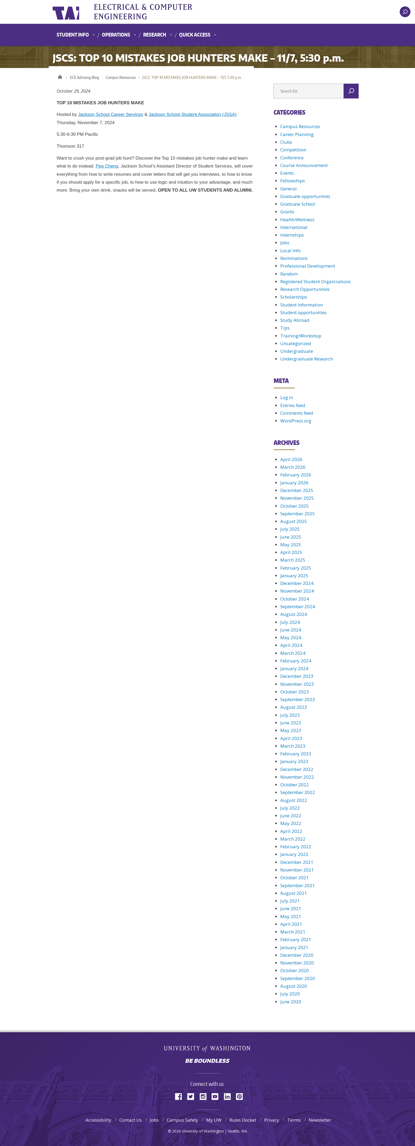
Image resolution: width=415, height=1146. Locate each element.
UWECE (150, 12)
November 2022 (297, 777)
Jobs (284, 243)
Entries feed (292, 405)
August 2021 (293, 893)
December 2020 (296, 955)
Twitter (192, 1096)
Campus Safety (182, 1120)
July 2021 (290, 901)
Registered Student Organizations (315, 281)
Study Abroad (294, 320)
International (294, 227)
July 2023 (290, 715)
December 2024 (296, 583)
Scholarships (293, 297)
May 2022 (290, 823)
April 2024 (291, 645)
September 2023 (297, 699)
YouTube (217, 1096)
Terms (294, 1120)
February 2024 (295, 661)
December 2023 (296, 676)
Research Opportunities (305, 289)
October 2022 (294, 785)
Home (60, 76)
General (288, 189)
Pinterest (241, 1096)
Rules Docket (242, 1120)
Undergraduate (296, 351)
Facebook (180, 1096)
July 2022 (290, 808)
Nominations (294, 258)
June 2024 (290, 630)
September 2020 (297, 978)
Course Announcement (304, 165)
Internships (292, 235)
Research (154, 34)
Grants (287, 212)
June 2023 (290, 723)
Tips (285, 328)
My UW (214, 1120)
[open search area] (405, 12)
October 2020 (294, 970)
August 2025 (293, 521)
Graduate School (297, 204)
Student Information (301, 305)
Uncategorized (295, 343)
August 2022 (293, 800)
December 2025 (296, 490)
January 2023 (294, 761)
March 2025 (292, 560)
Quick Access (194, 34)
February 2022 (295, 846)
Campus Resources (121, 77)
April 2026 (291, 459)
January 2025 (294, 575)
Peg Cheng (107, 166)
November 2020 (297, 963)
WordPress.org (295, 421)
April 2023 (291, 738)
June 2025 (290, 537)
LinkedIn (229, 1096)
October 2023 (294, 692)
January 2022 (294, 854)
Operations (116, 34)
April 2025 (291, 552)
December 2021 (296, 862)
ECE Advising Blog (84, 77)
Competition (293, 150)
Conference (292, 158)
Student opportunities (303, 312)
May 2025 (290, 545)
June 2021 (290, 908)
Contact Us (130, 1120)
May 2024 (290, 637)
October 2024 (294, 599)
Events (287, 173)
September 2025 (297, 514)
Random (289, 274)
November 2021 (297, 870)
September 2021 (297, 885)
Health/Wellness (297, 219)
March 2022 (292, 839)
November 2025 (297, 498)
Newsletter (320, 1120)
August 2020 (293, 986)
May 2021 (290, 916)
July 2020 (290, 994)
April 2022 (291, 831)
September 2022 (297, 792)
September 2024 (297, 606)
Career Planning (297, 134)
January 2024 (294, 668)
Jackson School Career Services (110, 114)
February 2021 (295, 939)
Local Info (290, 250)
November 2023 (297, 684)
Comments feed (296, 413)
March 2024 (292, 653)
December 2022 (296, 769)
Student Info (73, 34)
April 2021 (291, 924)
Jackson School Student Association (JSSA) (193, 114)
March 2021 (292, 932)
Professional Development (307, 266)
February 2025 (295, 568)
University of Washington (74, 12)
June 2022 (290, 816)
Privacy (271, 1120)
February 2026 (295, 475)
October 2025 (294, 506)
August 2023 (293, 707)
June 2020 (290, 1002)
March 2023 (292, 746)
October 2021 (294, 877)
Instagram (204, 1096)
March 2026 (292, 467)
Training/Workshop (300, 336)
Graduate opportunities (305, 196)
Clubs (286, 142)
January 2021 (294, 947)
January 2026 (294, 483)
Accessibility (98, 1120)
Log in (286, 397)
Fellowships (292, 181)
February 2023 (295, 754)
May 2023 (290, 730)
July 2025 (290, 529)
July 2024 (290, 622)
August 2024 (293, 614)
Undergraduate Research (306, 359)
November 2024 (297, 591)
